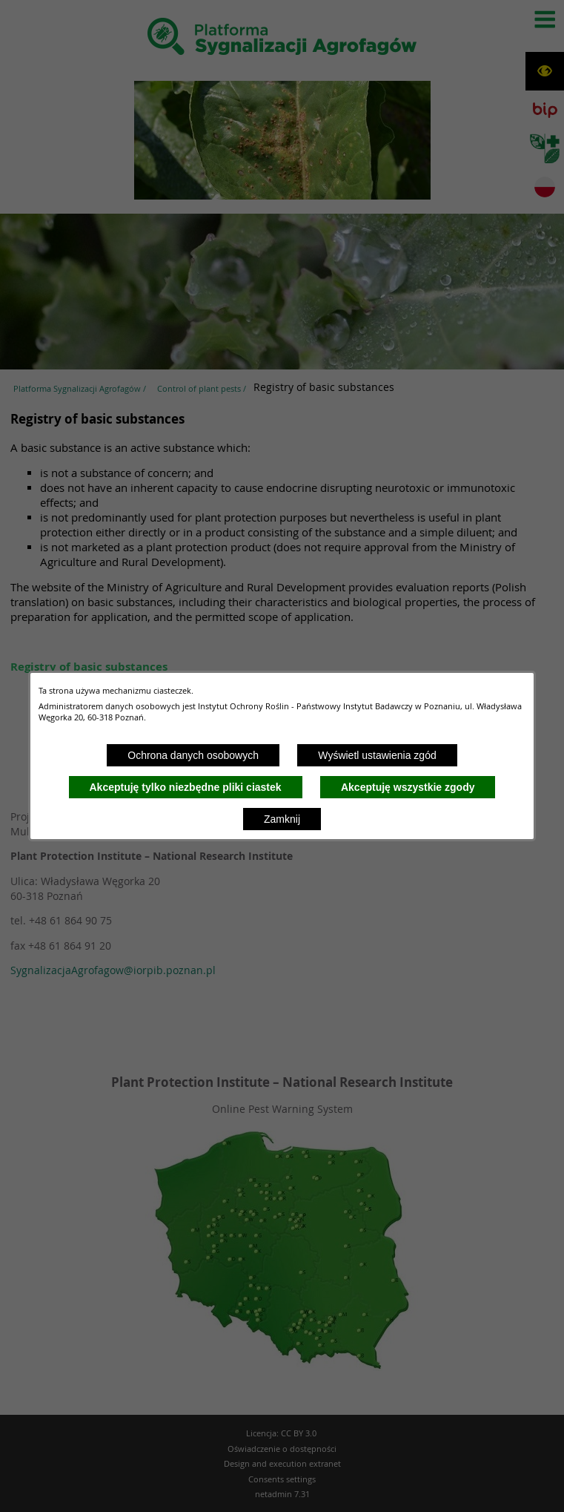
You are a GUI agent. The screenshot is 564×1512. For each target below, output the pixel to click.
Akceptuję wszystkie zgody (408, 787)
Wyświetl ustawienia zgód (377, 755)
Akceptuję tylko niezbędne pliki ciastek (186, 787)
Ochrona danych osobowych (193, 755)
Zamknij (282, 819)
